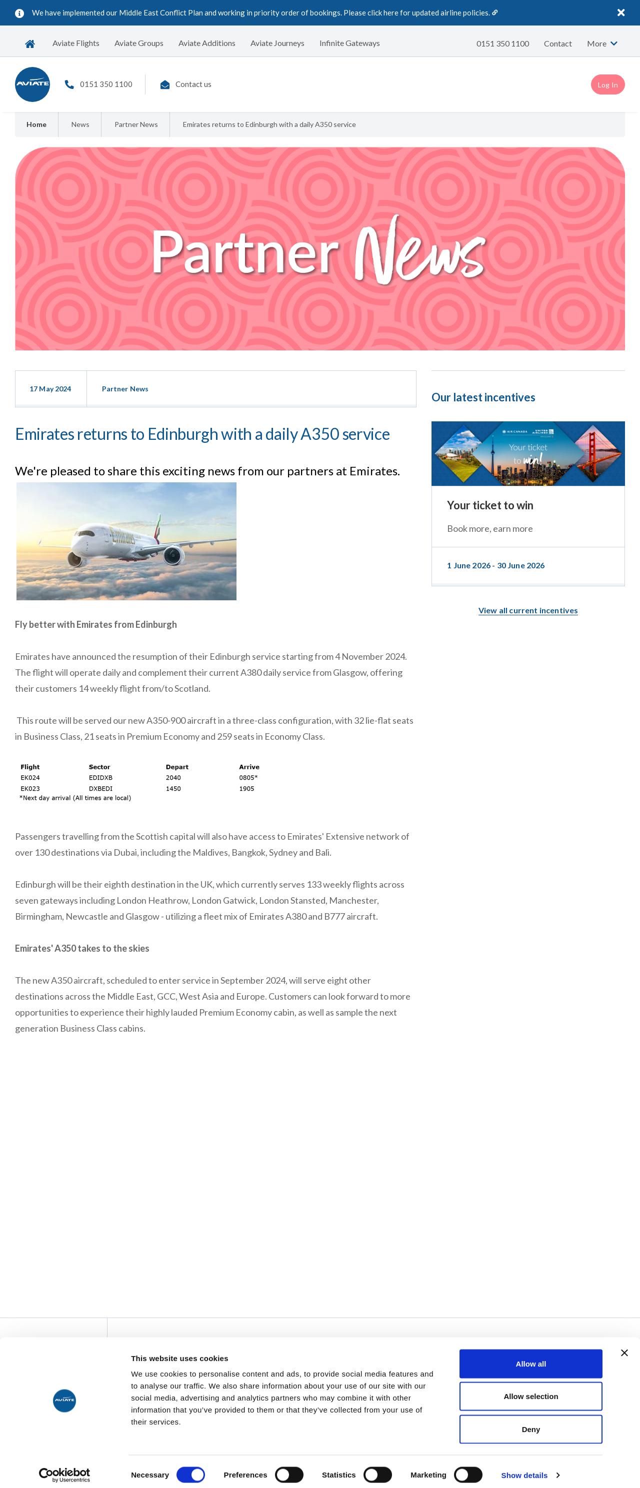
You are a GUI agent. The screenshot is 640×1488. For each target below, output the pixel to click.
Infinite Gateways (350, 42)
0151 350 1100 (502, 43)
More (602, 43)
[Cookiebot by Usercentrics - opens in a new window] (64, 1468)
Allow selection (531, 1390)
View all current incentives (528, 610)
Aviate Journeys (277, 42)
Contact (558, 43)
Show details (525, 1468)
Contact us (194, 83)
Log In (608, 84)
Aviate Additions (207, 42)
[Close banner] (624, 1346)
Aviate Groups (139, 42)
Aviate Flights (76, 42)
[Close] (621, 12)
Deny (531, 1422)
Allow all (531, 1357)
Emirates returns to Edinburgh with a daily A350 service (269, 124)
